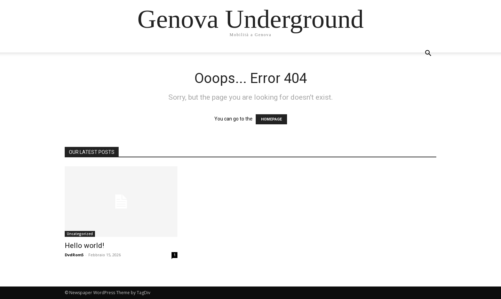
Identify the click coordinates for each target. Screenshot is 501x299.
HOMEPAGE (271, 119)
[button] (428, 54)
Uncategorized (80, 233)
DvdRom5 (74, 254)
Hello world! (84, 245)
